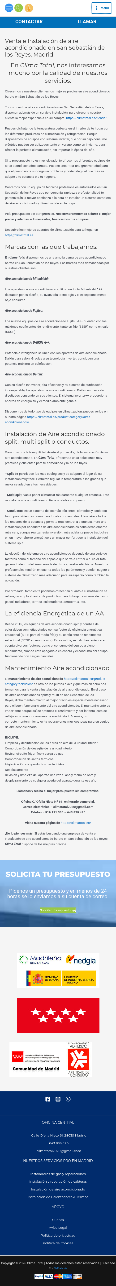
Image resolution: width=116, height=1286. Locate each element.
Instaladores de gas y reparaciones (58, 1174)
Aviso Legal (58, 1227)
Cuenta (58, 1220)
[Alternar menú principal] (101, 8)
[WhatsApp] (68, 1099)
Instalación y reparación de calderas (58, 1181)
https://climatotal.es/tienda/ (86, 118)
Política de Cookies (58, 1243)
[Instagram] (58, 1099)
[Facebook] (48, 1099)
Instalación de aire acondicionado (58, 1189)
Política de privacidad (58, 1235)
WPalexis (61, 1268)
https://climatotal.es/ (76, 823)
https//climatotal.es (19, 235)
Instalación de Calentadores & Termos (58, 1197)
